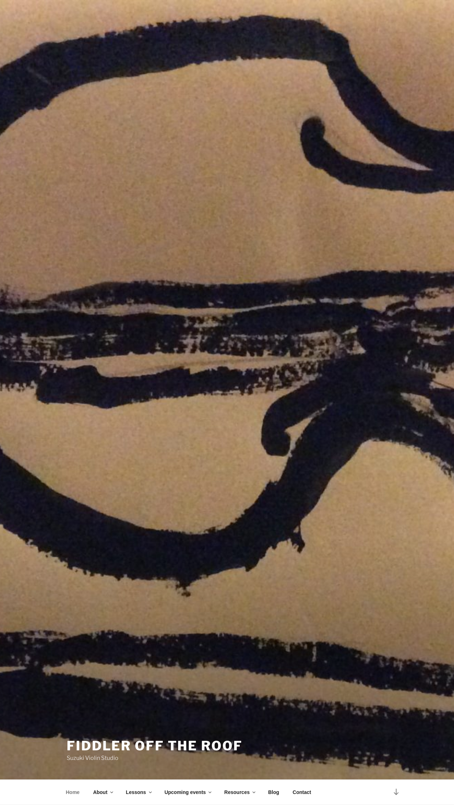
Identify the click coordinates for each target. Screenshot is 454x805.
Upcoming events (189, 792)
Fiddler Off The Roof (155, 746)
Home (73, 792)
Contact (302, 792)
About (103, 792)
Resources (240, 792)
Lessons (139, 792)
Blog (273, 792)
